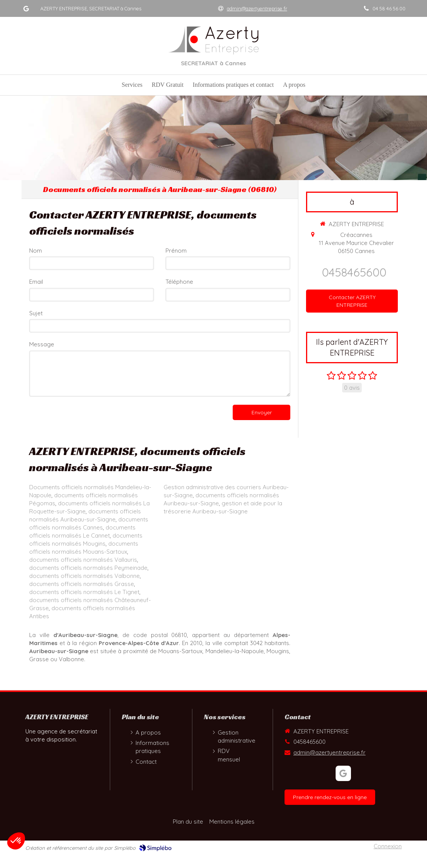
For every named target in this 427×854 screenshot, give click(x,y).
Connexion (388, 846)
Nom (35, 250)
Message (41, 344)
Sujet (36, 313)
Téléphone (179, 281)
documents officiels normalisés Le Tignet (84, 592)
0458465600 (354, 272)
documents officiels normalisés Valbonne (84, 575)
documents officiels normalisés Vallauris (83, 559)
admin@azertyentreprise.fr (329, 752)
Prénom (176, 250)
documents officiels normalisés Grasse (81, 584)
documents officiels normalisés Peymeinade (88, 567)
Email (36, 281)
